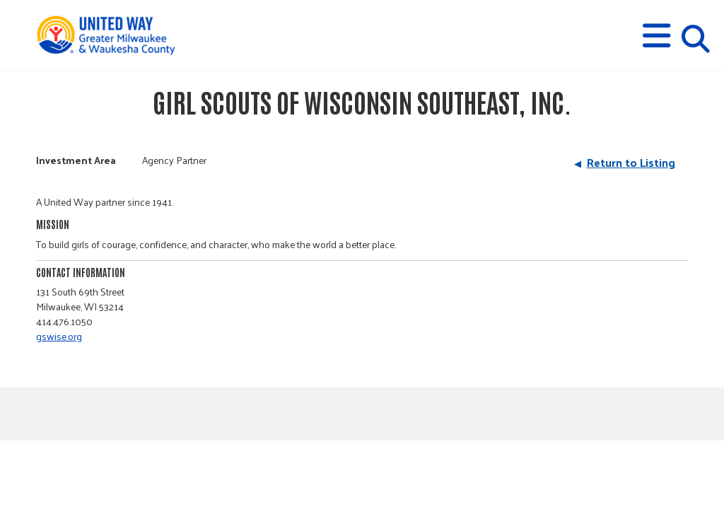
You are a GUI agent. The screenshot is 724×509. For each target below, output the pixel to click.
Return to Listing (631, 162)
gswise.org (59, 336)
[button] (656, 36)
